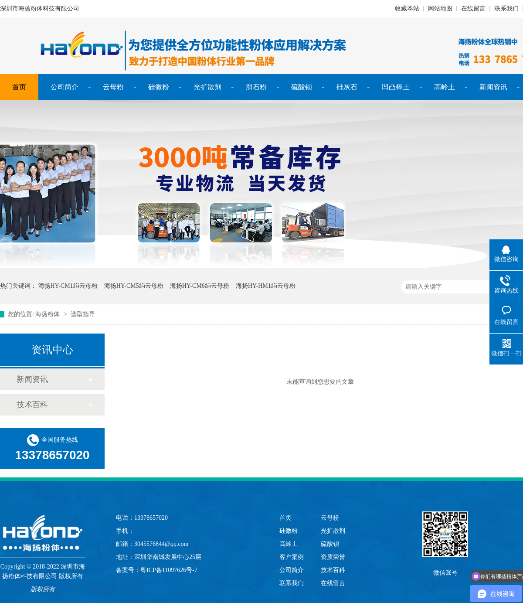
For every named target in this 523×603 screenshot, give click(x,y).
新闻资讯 (493, 87)
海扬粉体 (47, 314)
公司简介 (64, 87)
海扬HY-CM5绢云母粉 (133, 286)
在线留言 (473, 8)
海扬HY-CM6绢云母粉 (199, 286)
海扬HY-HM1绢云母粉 (265, 286)
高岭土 (444, 87)
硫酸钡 (301, 87)
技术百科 (32, 404)
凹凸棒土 (396, 87)
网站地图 (440, 8)
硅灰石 (346, 87)
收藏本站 (407, 8)
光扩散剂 (207, 87)
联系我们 (506, 8)
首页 (19, 87)
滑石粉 (256, 87)
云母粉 (113, 87)
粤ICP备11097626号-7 (168, 570)
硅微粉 (158, 87)
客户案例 (291, 557)
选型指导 (83, 314)
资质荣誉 (333, 557)
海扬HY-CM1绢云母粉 (68, 286)
